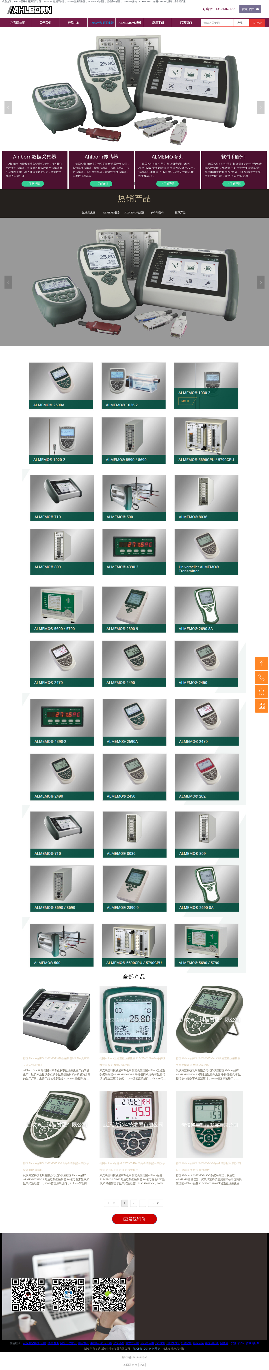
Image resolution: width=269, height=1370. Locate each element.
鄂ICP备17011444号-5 (146, 1348)
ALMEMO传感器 (134, 212)
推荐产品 (180, 212)
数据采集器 (88, 212)
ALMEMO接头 (111, 212)
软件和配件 (157, 212)
